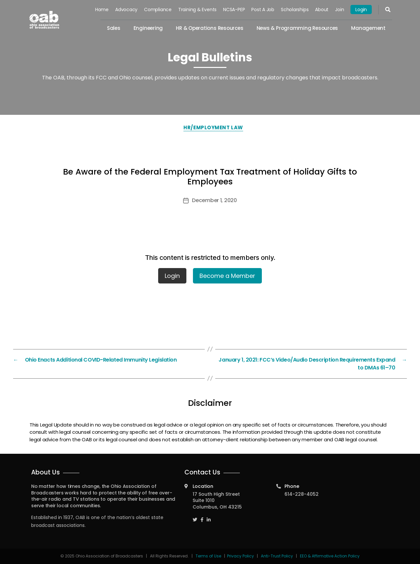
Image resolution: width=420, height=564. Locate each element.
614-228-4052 (301, 494)
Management (368, 28)
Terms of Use (209, 556)
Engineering (148, 28)
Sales (113, 28)
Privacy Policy (240, 556)
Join (339, 9)
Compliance (158, 9)
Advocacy (126, 9)
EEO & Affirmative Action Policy (330, 556)
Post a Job (262, 9)
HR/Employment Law (213, 127)
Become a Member (227, 276)
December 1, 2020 (214, 200)
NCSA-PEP (234, 9)
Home (102, 9)
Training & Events (197, 9)
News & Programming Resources (297, 28)
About (321, 9)
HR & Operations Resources (209, 28)
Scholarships (294, 9)
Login (361, 9)
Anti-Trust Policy (277, 556)
